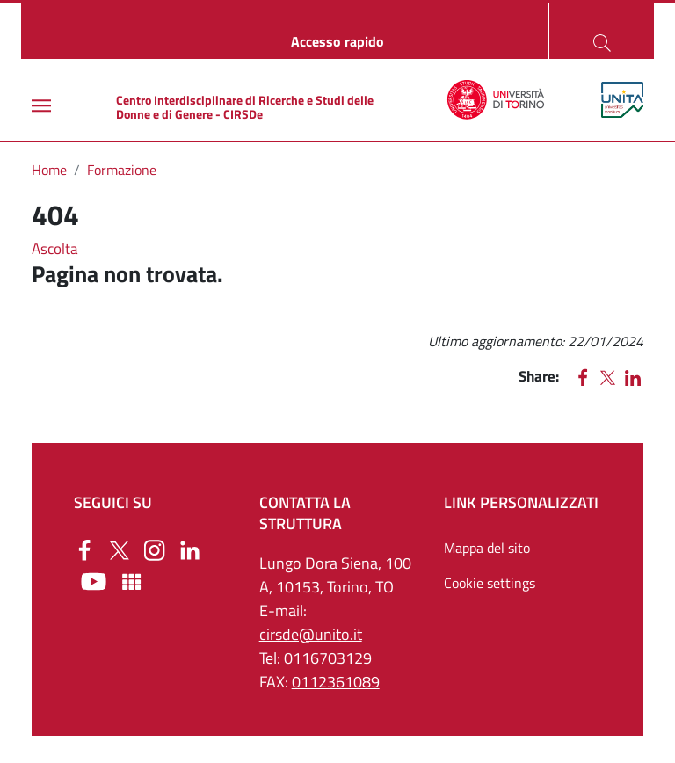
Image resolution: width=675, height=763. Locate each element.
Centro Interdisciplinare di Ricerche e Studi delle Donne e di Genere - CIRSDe (245, 107)
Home (49, 169)
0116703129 (328, 658)
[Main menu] (41, 106)
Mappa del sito (487, 547)
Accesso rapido (337, 41)
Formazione (121, 169)
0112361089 (336, 682)
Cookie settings (489, 582)
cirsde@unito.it (310, 634)
